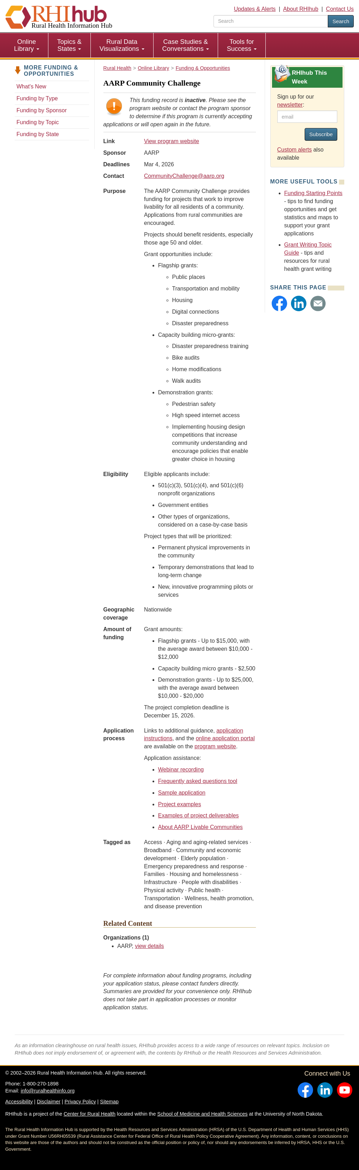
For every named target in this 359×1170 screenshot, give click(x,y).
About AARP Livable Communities (200, 827)
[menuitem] (26, 45)
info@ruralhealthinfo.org (48, 1091)
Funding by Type (37, 98)
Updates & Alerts (255, 9)
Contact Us (340, 9)
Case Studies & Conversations (185, 45)
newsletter (290, 105)
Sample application (181, 793)
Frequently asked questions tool (197, 781)
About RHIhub (300, 9)
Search (340, 21)
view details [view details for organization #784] (149, 946)
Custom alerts (294, 150)
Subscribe (321, 134)
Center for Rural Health (89, 1114)
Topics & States (69, 45)
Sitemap (109, 1101)
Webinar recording (181, 770)
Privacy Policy (80, 1101)
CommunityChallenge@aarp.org (184, 176)
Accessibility (19, 1101)
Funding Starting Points (313, 193)
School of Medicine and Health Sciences (202, 1114)
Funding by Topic (37, 122)
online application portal (225, 738)
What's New (31, 86)
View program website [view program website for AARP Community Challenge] (171, 141)
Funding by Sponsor (41, 110)
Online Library (26, 45)
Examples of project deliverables (198, 815)
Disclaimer (48, 1101)
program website (215, 746)
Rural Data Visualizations (122, 45)
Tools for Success (242, 45)
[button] (279, 303)
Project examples (179, 804)
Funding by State (37, 134)
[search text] (271, 21)
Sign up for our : (295, 101)
